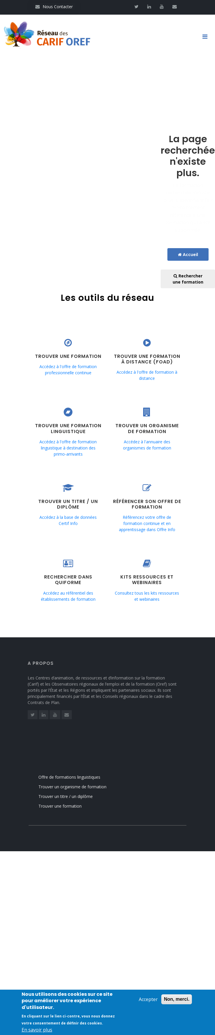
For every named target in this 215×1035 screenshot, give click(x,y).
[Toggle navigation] (207, 36)
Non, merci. (176, 1001)
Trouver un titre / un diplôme (72, 796)
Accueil (188, 254)
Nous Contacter (54, 6)
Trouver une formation (66, 806)
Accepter (148, 1001)
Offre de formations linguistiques (76, 777)
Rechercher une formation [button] (188, 279)
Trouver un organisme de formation (79, 786)
